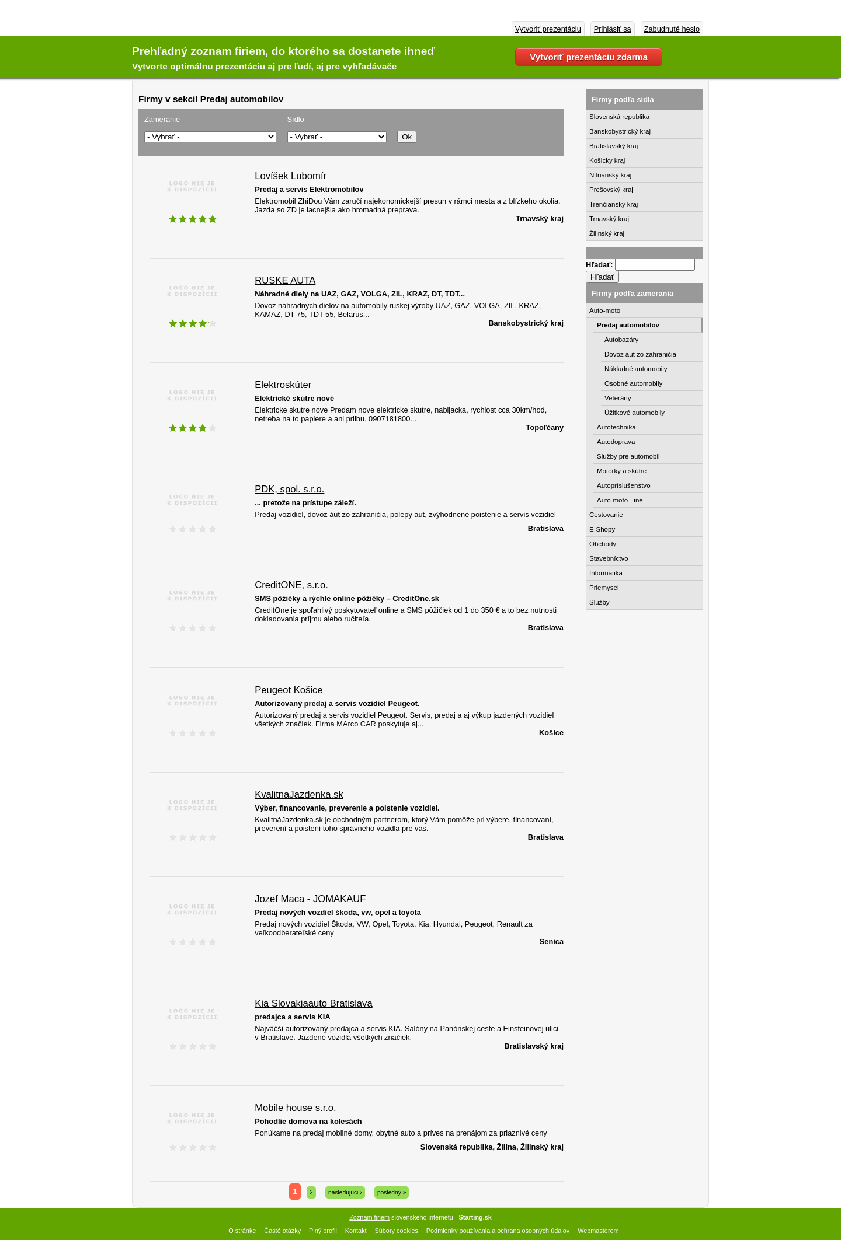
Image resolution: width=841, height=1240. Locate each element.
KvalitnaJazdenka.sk (299, 794)
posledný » (391, 1192)
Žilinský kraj (606, 233)
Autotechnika (616, 427)
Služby (599, 602)
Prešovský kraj (611, 189)
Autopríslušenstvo (624, 485)
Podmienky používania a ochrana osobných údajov (497, 1230)
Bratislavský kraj (613, 145)
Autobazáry (621, 339)
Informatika (606, 573)
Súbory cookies (396, 1230)
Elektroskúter (283, 384)
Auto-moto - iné (620, 500)
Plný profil (323, 1230)
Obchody (602, 543)
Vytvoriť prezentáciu (548, 29)
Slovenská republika (619, 116)
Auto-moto (604, 310)
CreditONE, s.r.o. (291, 585)
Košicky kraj (607, 160)
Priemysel (604, 587)
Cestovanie (606, 514)
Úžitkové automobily (634, 412)
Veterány (617, 397)
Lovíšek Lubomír (290, 175)
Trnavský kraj (609, 218)
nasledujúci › (345, 1192)
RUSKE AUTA (285, 280)
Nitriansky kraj (610, 175)
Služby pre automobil (628, 456)
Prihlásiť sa (612, 29)
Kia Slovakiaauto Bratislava (313, 1003)
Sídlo (295, 119)
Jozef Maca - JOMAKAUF (310, 898)
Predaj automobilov (628, 325)
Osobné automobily (633, 383)
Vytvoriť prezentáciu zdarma (589, 57)
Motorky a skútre (622, 470)
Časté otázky (282, 1230)
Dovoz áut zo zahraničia (640, 354)
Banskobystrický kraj (620, 131)
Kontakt (356, 1230)
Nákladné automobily (636, 368)
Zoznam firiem (369, 1217)
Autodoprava (616, 441)
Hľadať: (600, 264)
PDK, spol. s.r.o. (289, 489)
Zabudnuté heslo (672, 29)
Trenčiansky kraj (613, 204)
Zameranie (162, 119)
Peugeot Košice (288, 690)
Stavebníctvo (608, 558)
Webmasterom (598, 1230)
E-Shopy (602, 529)
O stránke (242, 1230)
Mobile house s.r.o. (295, 1107)
